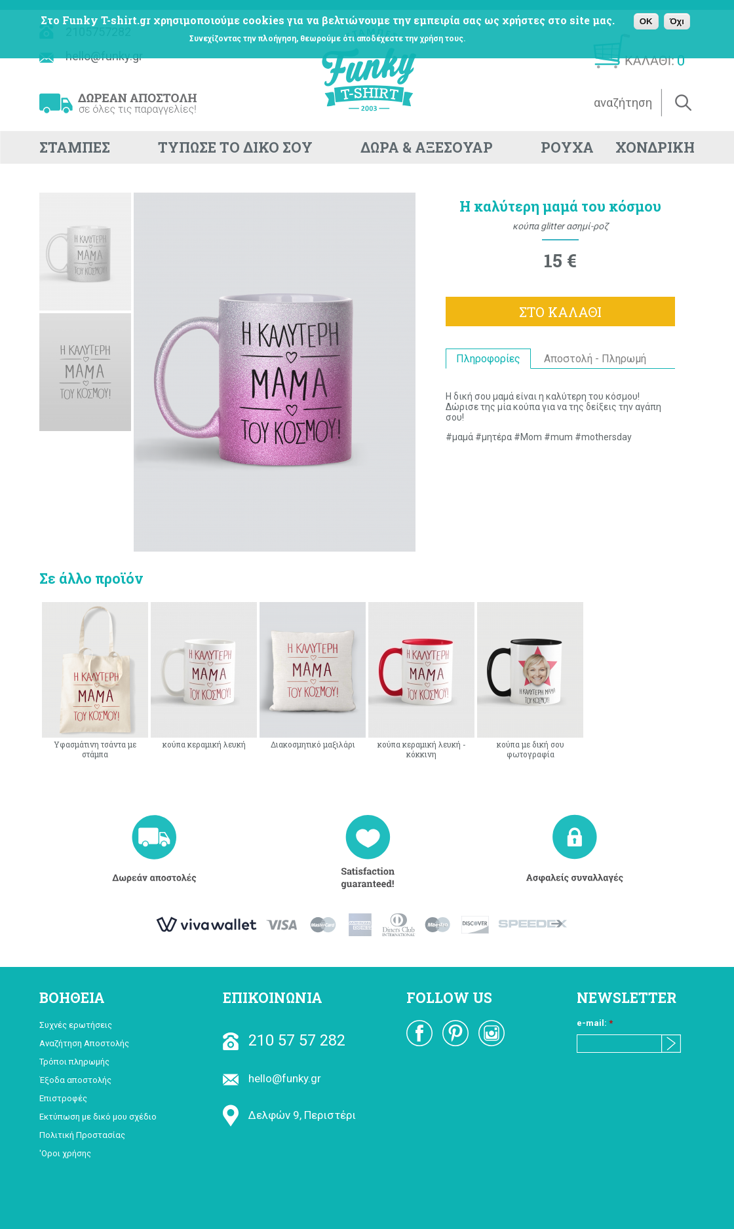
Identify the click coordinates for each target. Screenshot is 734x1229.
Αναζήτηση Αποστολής (84, 1043)
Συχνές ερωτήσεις (75, 1025)
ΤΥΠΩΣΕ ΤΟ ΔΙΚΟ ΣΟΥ (235, 147)
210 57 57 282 (284, 1040)
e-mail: (595, 1023)
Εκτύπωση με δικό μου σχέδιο (98, 1117)
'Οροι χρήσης (65, 1153)
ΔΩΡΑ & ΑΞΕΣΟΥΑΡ (426, 147)
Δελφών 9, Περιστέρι (289, 1115)
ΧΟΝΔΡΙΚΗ (655, 147)
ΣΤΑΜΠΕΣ (74, 147)
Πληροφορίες (488, 358)
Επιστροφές (63, 1098)
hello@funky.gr (272, 1078)
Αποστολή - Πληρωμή (595, 358)
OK (646, 21)
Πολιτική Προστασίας (82, 1135)
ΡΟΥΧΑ (567, 147)
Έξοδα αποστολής (75, 1080)
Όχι (677, 21)
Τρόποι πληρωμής (74, 1062)
